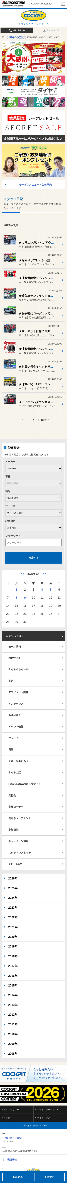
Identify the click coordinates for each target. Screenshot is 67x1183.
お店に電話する (16, 30)
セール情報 (14, 646)
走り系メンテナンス (19, 818)
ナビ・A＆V (15, 864)
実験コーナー (15, 806)
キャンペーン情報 (18, 841)
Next (43, 420)
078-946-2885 (16, 37)
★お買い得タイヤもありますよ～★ (41, 366)
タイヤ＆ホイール (18, 669)
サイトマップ (43, 1117)
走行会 (12, 795)
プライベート (15, 738)
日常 (10, 749)
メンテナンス (15, 703)
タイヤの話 (14, 772)
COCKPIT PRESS (41, 4)
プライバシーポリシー (48, 1109)
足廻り (12, 680)
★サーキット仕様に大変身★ (37, 331)
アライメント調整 (18, 692)
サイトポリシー (11, 1109)
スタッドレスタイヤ (19, 852)
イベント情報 (15, 726)
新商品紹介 (14, 715)
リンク (7, 1117)
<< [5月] (22, 573)
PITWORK (14, 658)
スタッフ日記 (13, 635)
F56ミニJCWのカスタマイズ (24, 783)
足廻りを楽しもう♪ (19, 761)
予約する (49, 1177)
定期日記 (13, 829)
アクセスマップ (51, 30)
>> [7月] (44, 573)
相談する (18, 1177)
